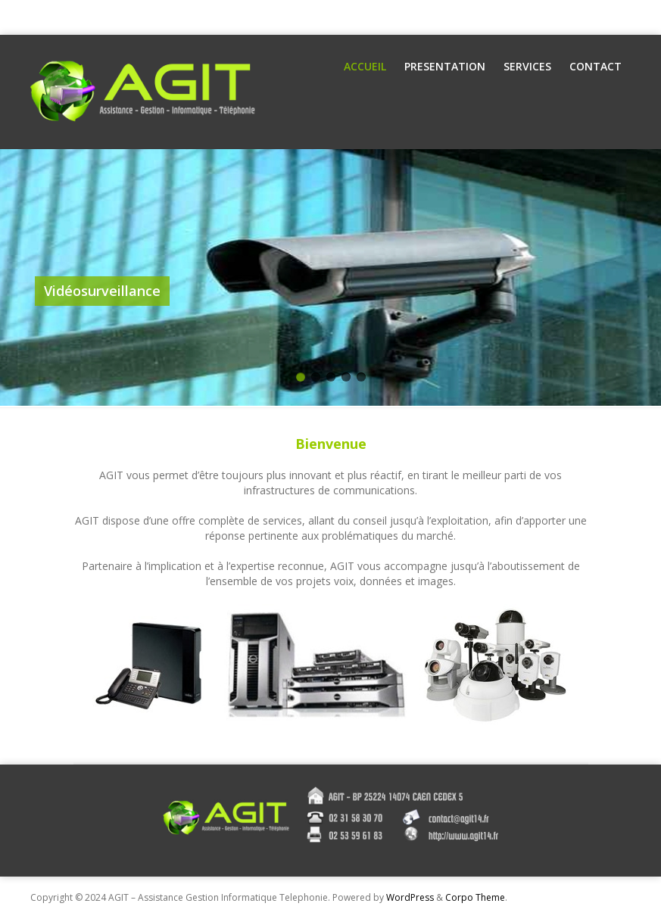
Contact (595, 66)
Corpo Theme (475, 897)
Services (527, 66)
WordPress (410, 897)
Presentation (444, 66)
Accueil (365, 66)
